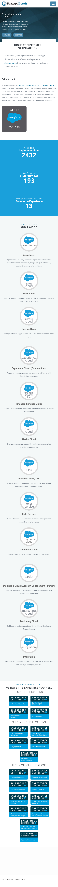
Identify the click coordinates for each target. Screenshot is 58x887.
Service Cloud (29, 329)
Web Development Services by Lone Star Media (17, 883)
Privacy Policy (20, 879)
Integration (29, 656)
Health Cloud (29, 439)
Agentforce (29, 255)
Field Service (29, 514)
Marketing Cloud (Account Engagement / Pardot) (29, 585)
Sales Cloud (29, 293)
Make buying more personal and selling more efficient (29, 554)
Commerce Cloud (29, 549)
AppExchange (10, 63)
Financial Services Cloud (29, 403)
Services (7, 35)
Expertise (18, 35)
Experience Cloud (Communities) (29, 368)
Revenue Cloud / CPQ (29, 478)
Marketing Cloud (29, 621)
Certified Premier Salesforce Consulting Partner (36, 85)
